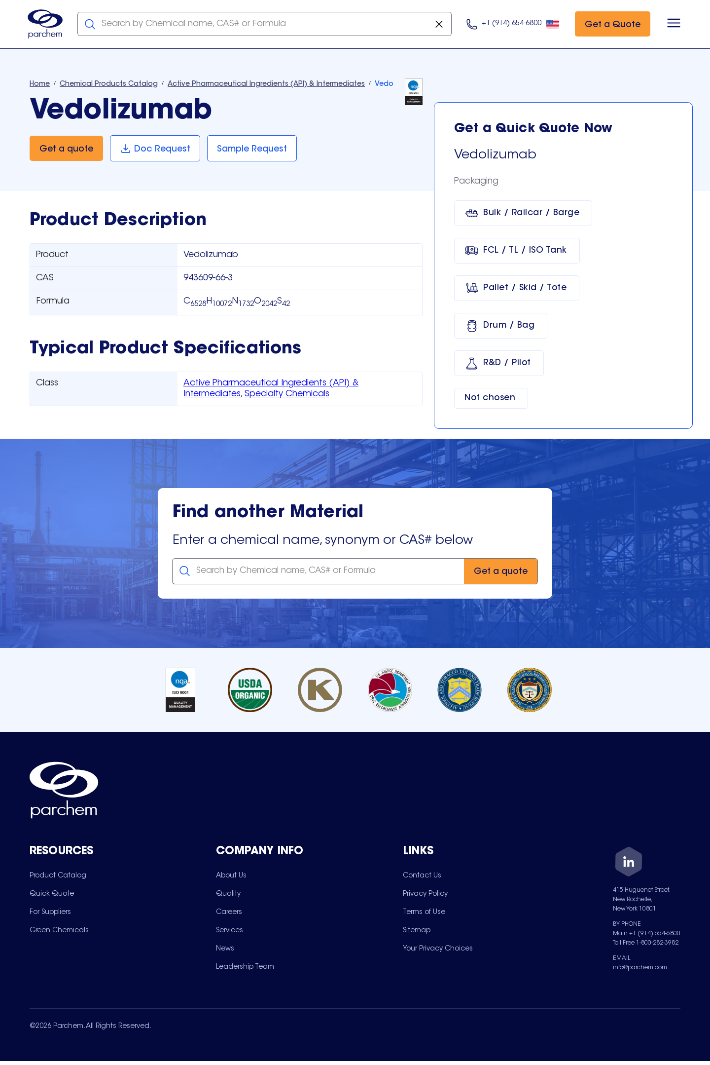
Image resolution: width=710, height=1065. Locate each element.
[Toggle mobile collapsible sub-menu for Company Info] (309, 853)
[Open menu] (671, 25)
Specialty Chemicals (287, 395)
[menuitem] (58, 877)
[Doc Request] (155, 150)
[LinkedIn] (628, 864)
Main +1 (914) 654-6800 (646, 935)
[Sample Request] (253, 150)
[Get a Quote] (610, 25)
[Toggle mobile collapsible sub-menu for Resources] (123, 853)
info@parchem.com (640, 969)
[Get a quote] (66, 149)
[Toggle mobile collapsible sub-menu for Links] (496, 853)
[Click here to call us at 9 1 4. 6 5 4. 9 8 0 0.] (511, 25)
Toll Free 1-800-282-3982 (645, 945)
